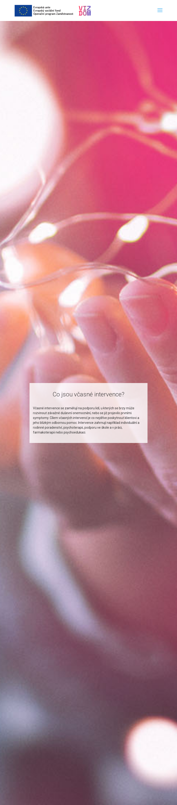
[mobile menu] (160, 10)
